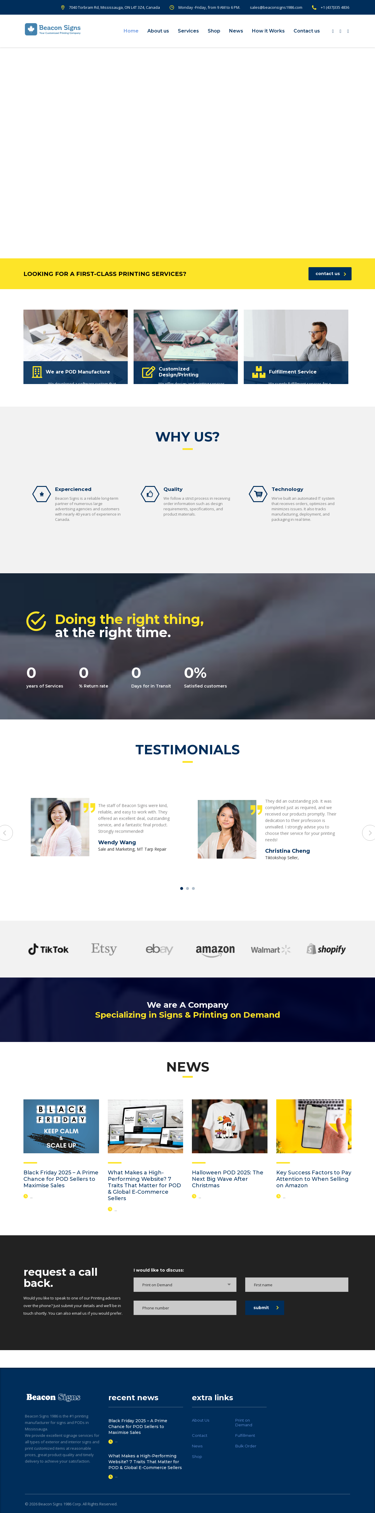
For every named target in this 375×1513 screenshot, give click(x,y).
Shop (214, 31)
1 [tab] (181, 888)
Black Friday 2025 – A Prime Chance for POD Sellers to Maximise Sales (60, 1179)
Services (188, 31)
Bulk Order (245, 1446)
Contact (199, 1435)
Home (131, 31)
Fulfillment (245, 1435)
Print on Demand (243, 1422)
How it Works (268, 31)
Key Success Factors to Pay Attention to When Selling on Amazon (313, 1179)
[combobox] (185, 1284)
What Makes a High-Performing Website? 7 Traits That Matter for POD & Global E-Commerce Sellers (144, 1185)
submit (266, 1307)
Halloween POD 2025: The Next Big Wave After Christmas (227, 1179)
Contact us (307, 31)
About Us (200, 1420)
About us (158, 31)
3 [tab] (193, 888)
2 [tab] (187, 888)
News (236, 31)
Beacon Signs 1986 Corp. (60, 1504)
